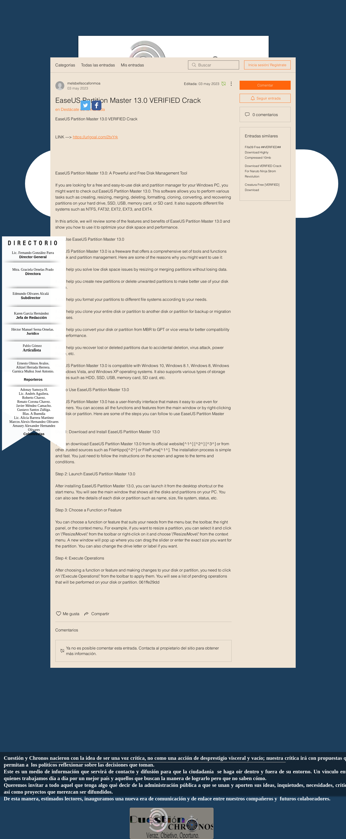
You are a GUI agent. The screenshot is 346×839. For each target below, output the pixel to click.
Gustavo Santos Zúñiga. (34, 410)
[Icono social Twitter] (85, 105)
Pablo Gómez (32, 346)
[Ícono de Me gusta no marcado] (58, 614)
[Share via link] (96, 614)
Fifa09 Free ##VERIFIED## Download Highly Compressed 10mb (263, 152)
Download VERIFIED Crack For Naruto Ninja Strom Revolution (263, 171)
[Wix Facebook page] (96, 105)
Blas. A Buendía (34, 414)
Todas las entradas (98, 64)
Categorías (65, 64)
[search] (213, 64)
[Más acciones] (229, 84)
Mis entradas (132, 64)
